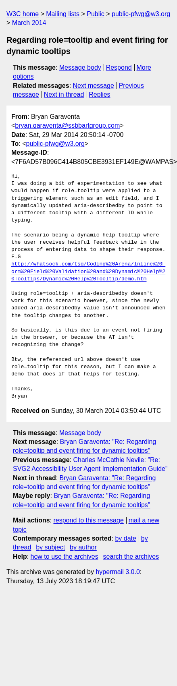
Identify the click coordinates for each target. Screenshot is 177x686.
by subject (50, 547)
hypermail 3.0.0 (118, 571)
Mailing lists (62, 13)
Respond (119, 67)
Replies (99, 94)
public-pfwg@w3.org (141, 13)
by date (125, 538)
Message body (80, 67)
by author (83, 547)
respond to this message (88, 520)
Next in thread (64, 94)
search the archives (131, 556)
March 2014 (29, 22)
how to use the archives (64, 556)
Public (95, 13)
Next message (93, 85)
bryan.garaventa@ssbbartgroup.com (67, 125)
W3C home (22, 13)
